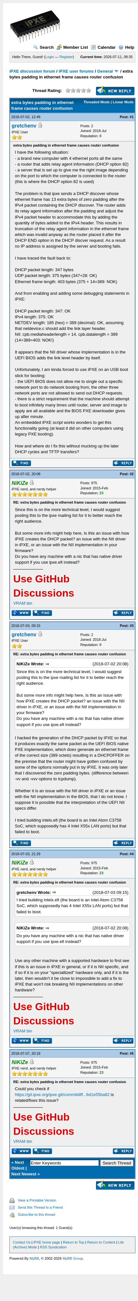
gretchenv (24, 125)
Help (126, 47)
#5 (131, 1053)
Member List (72, 47)
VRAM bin (22, 603)
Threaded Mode (96, 102)
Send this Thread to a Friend (40, 1207)
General (105, 71)
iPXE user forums (75, 71)
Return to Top (73, 1242)
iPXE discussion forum (32, 71)
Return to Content (101, 1242)
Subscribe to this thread (36, 1214)
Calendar (103, 47)
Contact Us (21, 1242)
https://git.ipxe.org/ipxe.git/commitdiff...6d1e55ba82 (62, 1094)
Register (66, 57)
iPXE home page (46, 1242)
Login (49, 57)
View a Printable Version (37, 1200)
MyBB (34, 1258)
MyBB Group (73, 1258)
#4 (131, 854)
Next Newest (23, 1174)
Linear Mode (123, 102)
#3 (131, 626)
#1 (131, 117)
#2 (131, 474)
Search (43, 47)
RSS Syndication (53, 1247)
